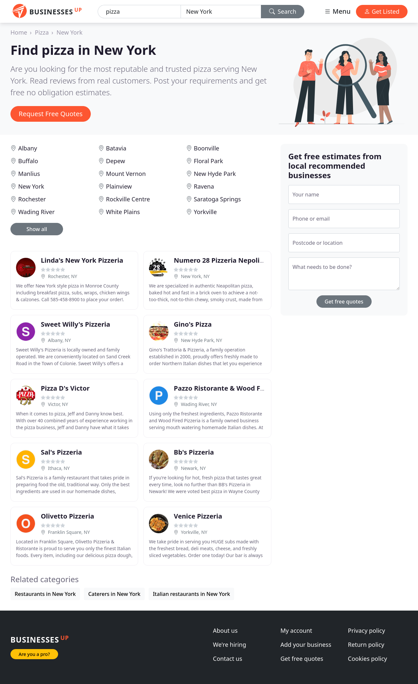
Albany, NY (59, 340)
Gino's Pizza (193, 324)
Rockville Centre (128, 199)
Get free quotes (344, 301)
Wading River (36, 212)
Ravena (204, 186)
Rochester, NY (62, 276)
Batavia (116, 148)
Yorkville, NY (194, 532)
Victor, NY (58, 404)
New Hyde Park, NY (201, 340)
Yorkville (205, 212)
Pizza (42, 32)
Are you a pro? (34, 654)
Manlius (29, 174)
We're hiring (229, 644)
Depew (115, 161)
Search (283, 11)
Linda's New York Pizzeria (82, 260)
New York (69, 32)
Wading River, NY (199, 404)
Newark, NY (193, 468)
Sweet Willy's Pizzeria (75, 324)
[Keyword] (139, 11)
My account (296, 630)
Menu (337, 11)
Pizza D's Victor (65, 388)
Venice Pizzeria (198, 516)
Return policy (366, 644)
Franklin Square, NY (69, 532)
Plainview (119, 186)
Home (18, 32)
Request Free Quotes (51, 113)
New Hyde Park (215, 174)
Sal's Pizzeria (61, 452)
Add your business (306, 644)
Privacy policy (366, 630)
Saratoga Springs (217, 199)
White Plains (123, 212)
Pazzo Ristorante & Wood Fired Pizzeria (237, 388)
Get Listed (381, 11)
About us (225, 630)
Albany (27, 148)
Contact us (227, 658)
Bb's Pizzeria (194, 452)
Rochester (32, 199)
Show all (36, 229)
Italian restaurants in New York (191, 594)
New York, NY (195, 276)
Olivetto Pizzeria (67, 516)
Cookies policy (367, 658)
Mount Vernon (126, 174)
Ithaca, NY (59, 468)
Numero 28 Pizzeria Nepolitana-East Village (244, 260)
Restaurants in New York (45, 594)
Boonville (206, 148)
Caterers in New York (114, 594)
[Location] (221, 11)
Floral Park (208, 161)
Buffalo (28, 161)
